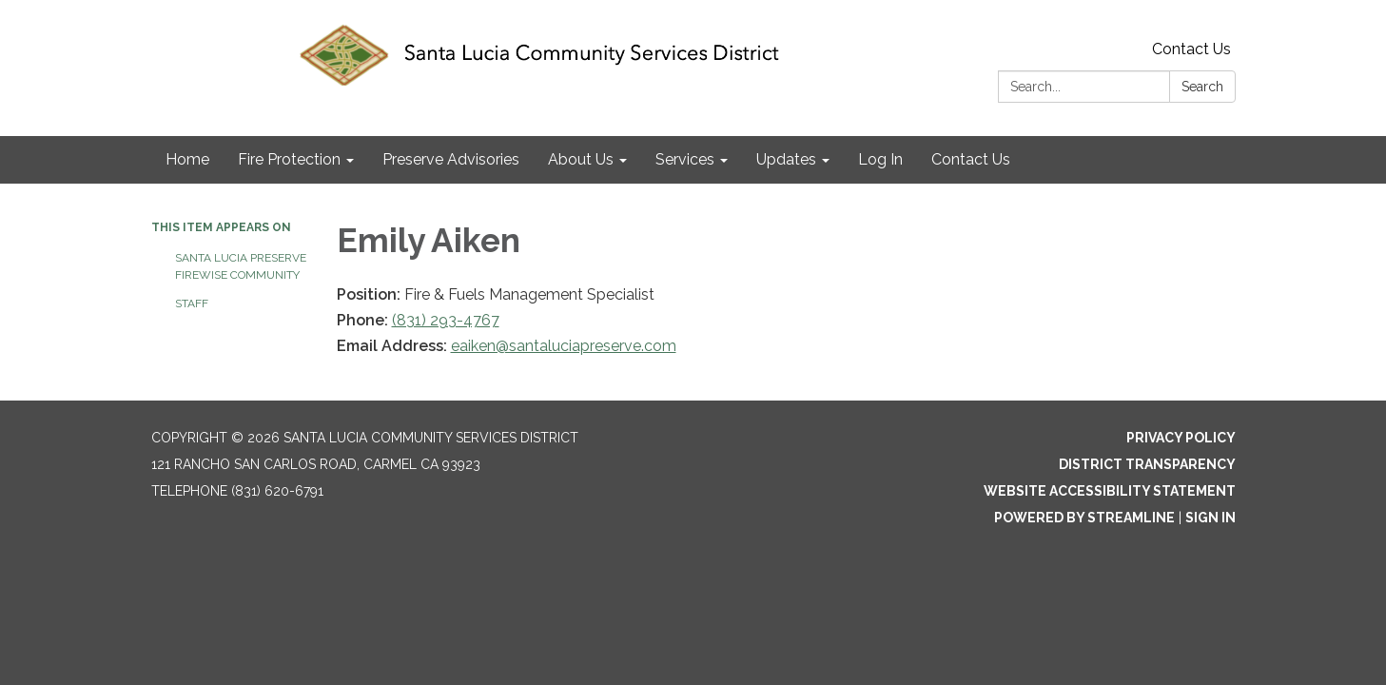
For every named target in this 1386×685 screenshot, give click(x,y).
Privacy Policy (1181, 437)
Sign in (1210, 517)
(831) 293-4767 (445, 320)
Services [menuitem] (684, 159)
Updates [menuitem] (786, 159)
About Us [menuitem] (581, 159)
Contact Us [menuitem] (970, 159)
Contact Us (1191, 49)
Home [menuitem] (187, 159)
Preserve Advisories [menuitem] (450, 159)
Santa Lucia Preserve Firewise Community (240, 266)
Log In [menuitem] (880, 159)
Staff (191, 303)
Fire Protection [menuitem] (289, 159)
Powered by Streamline (1084, 517)
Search (1202, 86)
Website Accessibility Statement (1110, 491)
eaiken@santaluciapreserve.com (563, 346)
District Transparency (1147, 464)
